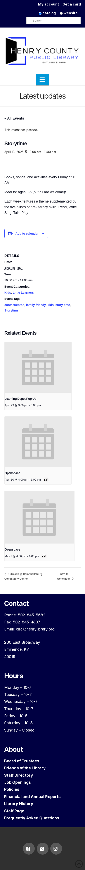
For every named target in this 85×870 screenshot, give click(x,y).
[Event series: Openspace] (45, 479)
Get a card (71, 4)
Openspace (12, 473)
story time (62, 305)
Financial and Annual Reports (32, 796)
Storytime (11, 310)
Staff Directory (18, 775)
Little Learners (23, 292)
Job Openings (17, 782)
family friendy (36, 305)
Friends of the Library (25, 768)
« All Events (14, 118)
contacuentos (14, 305)
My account (50, 4)
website (69, 13)
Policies (11, 789)
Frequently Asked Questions (31, 818)
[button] (42, 79)
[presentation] (38, 367)
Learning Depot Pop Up (20, 398)
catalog (47, 13)
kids (51, 305)
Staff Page (14, 811)
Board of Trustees (21, 761)
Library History (18, 803)
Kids (7, 292)
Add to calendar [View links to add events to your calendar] (27, 233)
